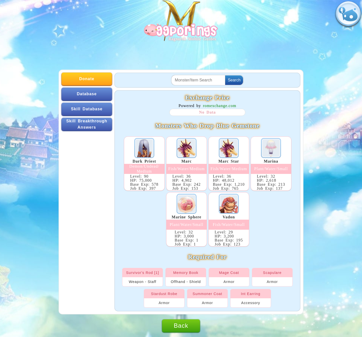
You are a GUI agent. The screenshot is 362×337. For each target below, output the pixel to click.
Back (181, 325)
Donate (86, 79)
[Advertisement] (181, 53)
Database (87, 94)
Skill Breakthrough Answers (86, 124)
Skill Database (87, 109)
